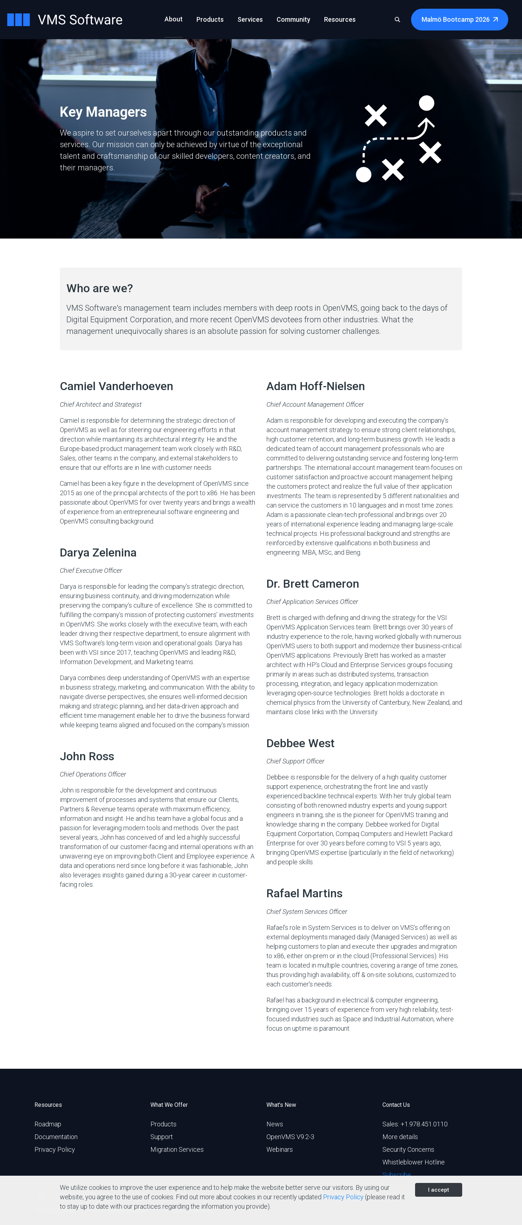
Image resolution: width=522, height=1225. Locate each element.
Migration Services (177, 1149)
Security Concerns (408, 1149)
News (274, 1124)
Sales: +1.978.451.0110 (415, 1124)
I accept (438, 1190)
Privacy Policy (54, 1149)
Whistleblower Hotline (413, 1162)
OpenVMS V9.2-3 (290, 1137)
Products (163, 1124)
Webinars (279, 1149)
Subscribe (396, 1175)
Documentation (56, 1137)
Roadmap (47, 1124)
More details (400, 1137)
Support (161, 1137)
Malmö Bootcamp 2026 (456, 19)
